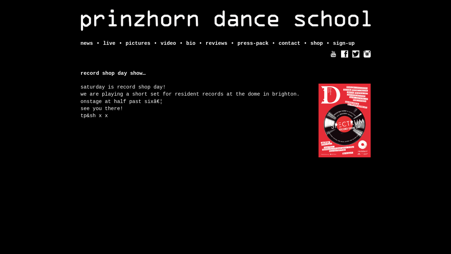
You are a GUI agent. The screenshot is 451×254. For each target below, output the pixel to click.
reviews (217, 43)
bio (190, 43)
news (87, 43)
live (109, 43)
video (168, 43)
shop (316, 43)
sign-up (344, 43)
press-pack (252, 43)
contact (290, 43)
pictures (137, 43)
